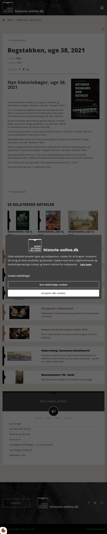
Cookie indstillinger (19, 275)
